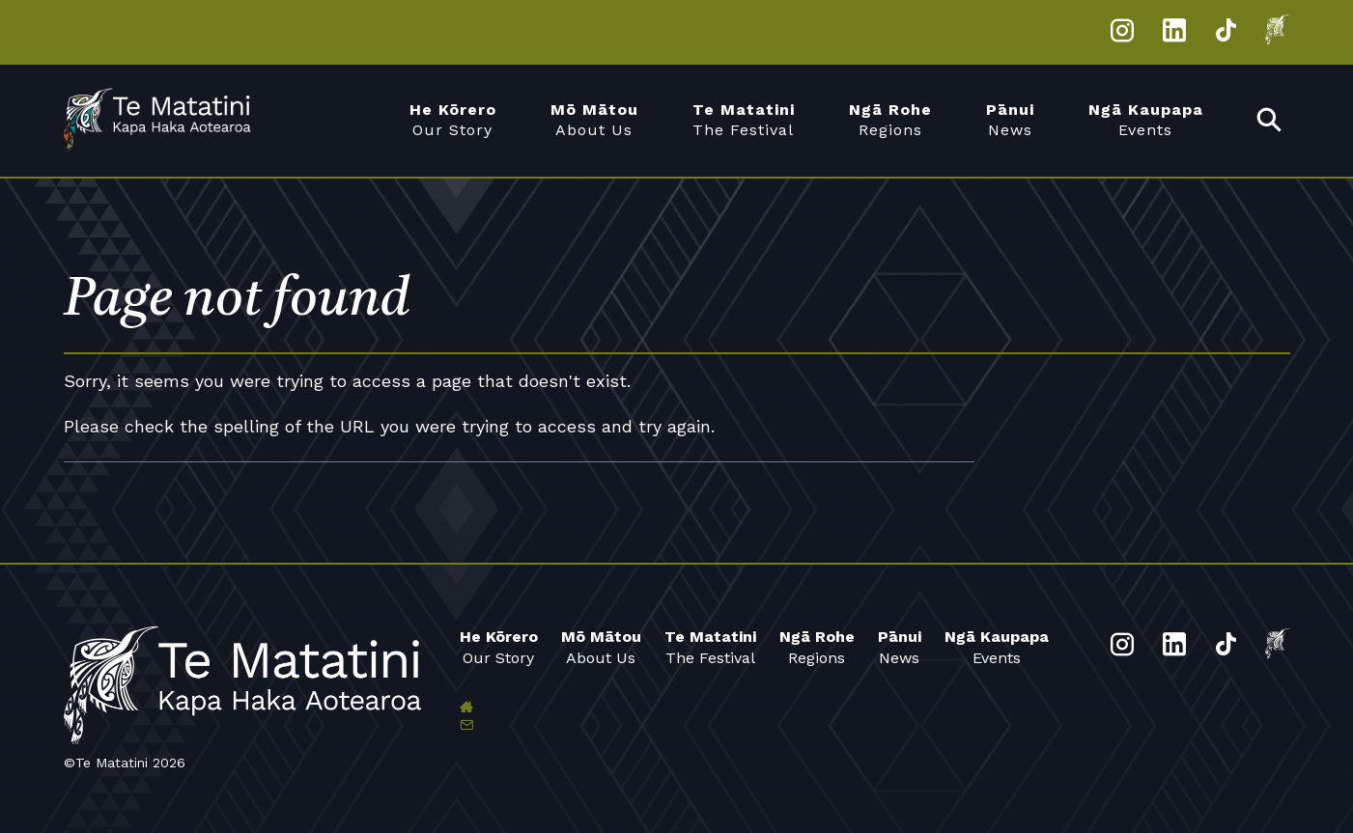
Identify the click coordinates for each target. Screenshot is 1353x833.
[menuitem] (1270, 121)
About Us (601, 646)
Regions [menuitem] (890, 119)
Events (996, 646)
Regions (817, 646)
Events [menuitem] (1145, 119)
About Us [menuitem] (594, 119)
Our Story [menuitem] (452, 119)
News (899, 646)
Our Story (499, 646)
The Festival (710, 646)
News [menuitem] (1010, 119)
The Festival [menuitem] (743, 119)
